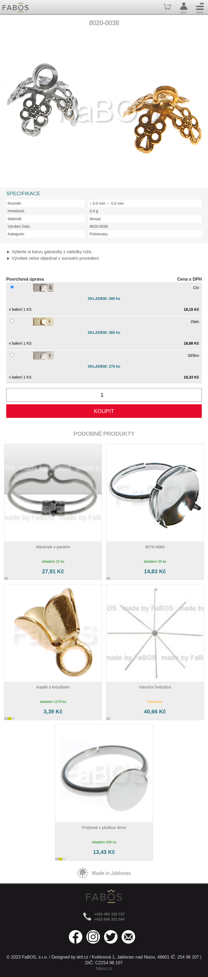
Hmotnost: (16, 211)
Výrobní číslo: (19, 226)
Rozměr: (15, 203)
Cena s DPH (189, 279)
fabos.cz (104, 968)
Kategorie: (16, 234)
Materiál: (15, 219)
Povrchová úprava (25, 279)
